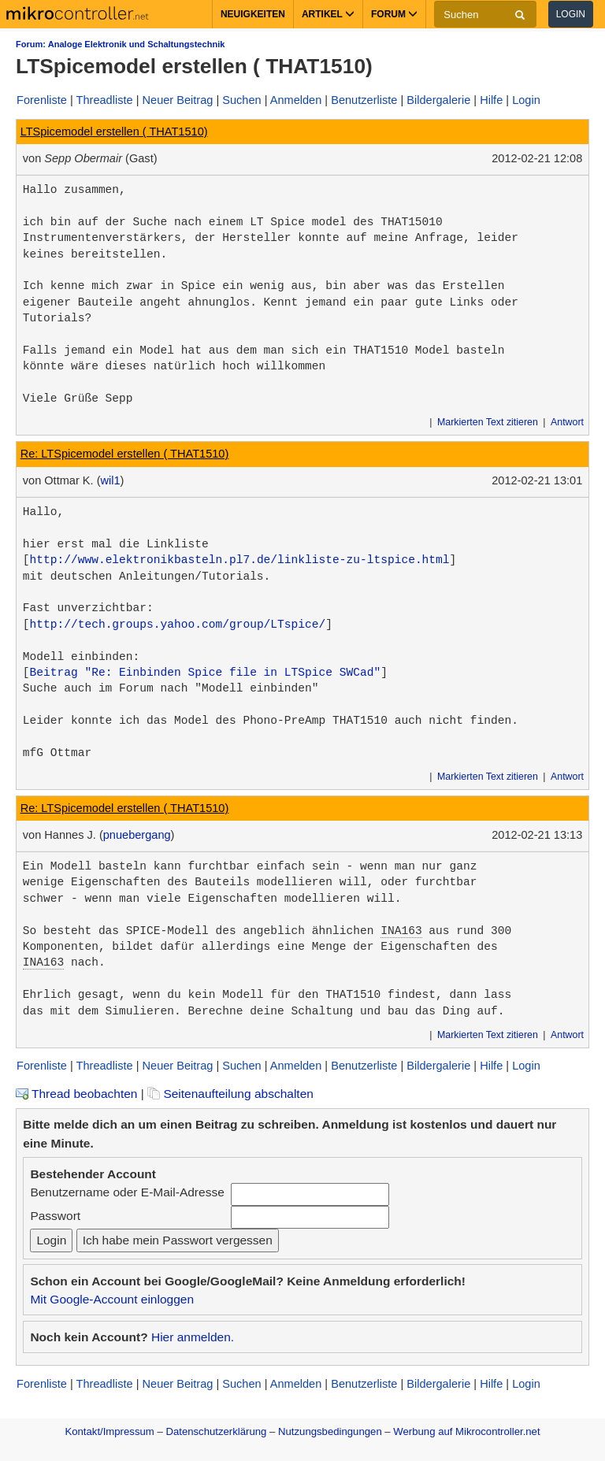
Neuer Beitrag (178, 100)
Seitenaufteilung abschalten (230, 1093)
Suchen (241, 100)
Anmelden (296, 100)
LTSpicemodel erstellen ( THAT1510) (114, 131)
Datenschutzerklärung (215, 1431)
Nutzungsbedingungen (330, 1431)
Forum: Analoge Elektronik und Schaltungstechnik (120, 44)
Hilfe (491, 100)
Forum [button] (394, 14)
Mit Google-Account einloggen (112, 1299)
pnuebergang (137, 835)
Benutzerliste (364, 100)
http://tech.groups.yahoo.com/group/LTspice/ (178, 624)
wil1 (110, 480)
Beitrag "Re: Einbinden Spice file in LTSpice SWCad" (205, 672)
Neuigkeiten (253, 14)
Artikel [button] (328, 14)
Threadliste (104, 100)
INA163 (400, 931)
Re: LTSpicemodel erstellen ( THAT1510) (124, 453)
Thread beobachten (76, 1093)
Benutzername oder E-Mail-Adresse (127, 1192)
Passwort (55, 1215)
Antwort (567, 422)
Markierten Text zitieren (487, 422)
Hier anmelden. (192, 1337)
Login (570, 14)
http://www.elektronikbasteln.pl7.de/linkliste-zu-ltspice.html (240, 560)
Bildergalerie (438, 100)
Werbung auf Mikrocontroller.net (466, 1431)
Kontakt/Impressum (109, 1431)
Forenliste (42, 100)
